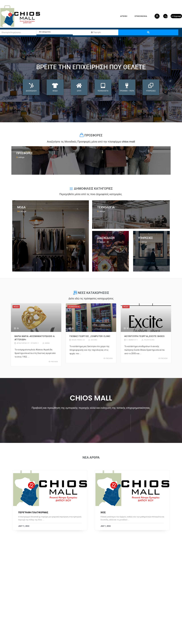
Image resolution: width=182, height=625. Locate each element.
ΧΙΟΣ (103, 512)
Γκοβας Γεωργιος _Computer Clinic (89, 336)
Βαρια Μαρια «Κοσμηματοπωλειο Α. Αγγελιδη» (35, 338)
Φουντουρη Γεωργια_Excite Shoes (144, 336)
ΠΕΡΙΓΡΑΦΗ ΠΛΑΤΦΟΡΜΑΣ (33, 512)
